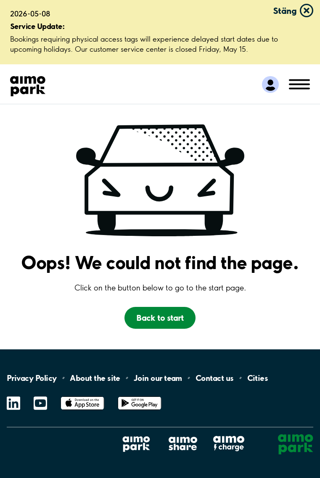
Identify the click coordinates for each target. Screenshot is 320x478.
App (82, 396)
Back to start (160, 317)
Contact (215, 378)
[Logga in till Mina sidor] (270, 84)
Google (139, 396)
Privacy (31, 378)
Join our (158, 378)
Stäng (284, 10)
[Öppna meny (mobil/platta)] (299, 83)
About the (95, 378)
